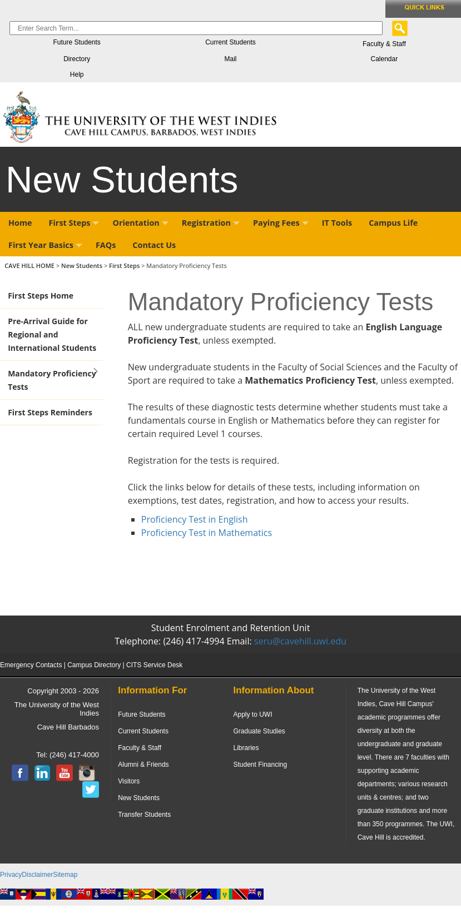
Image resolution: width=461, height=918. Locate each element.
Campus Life (393, 222)
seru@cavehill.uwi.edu (300, 641)
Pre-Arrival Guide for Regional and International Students (52, 334)
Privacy (11, 875)
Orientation (140, 222)
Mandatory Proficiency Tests (52, 380)
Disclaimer (37, 875)
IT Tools (337, 222)
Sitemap (65, 875)
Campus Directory (94, 665)
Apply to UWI (252, 714)
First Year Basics (45, 245)
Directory (76, 59)
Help (77, 74)
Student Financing (260, 764)
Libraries (246, 748)
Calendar (384, 59)
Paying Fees (281, 222)
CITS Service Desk (154, 665)
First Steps (74, 222)
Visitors (129, 781)
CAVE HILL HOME (30, 265)
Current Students (230, 42)
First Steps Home (40, 295)
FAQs (106, 245)
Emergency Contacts (31, 665)
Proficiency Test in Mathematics (208, 533)
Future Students (76, 42)
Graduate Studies (259, 731)
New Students (82, 265)
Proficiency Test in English (194, 519)
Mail (230, 59)
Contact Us (154, 245)
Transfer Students (144, 814)
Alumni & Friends (143, 764)
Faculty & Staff (384, 44)
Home (20, 222)
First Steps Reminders (50, 412)
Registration (211, 222)
